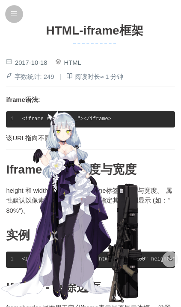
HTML (72, 62)
